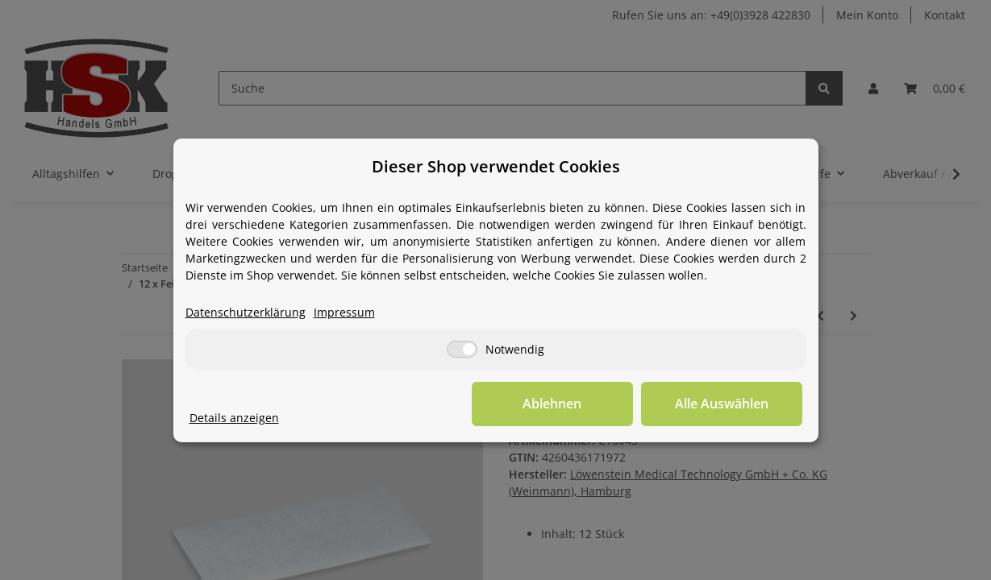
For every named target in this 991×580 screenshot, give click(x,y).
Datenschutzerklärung (245, 312)
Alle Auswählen (721, 403)
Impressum (344, 312)
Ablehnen (552, 403)
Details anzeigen (234, 417)
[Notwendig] (462, 349)
